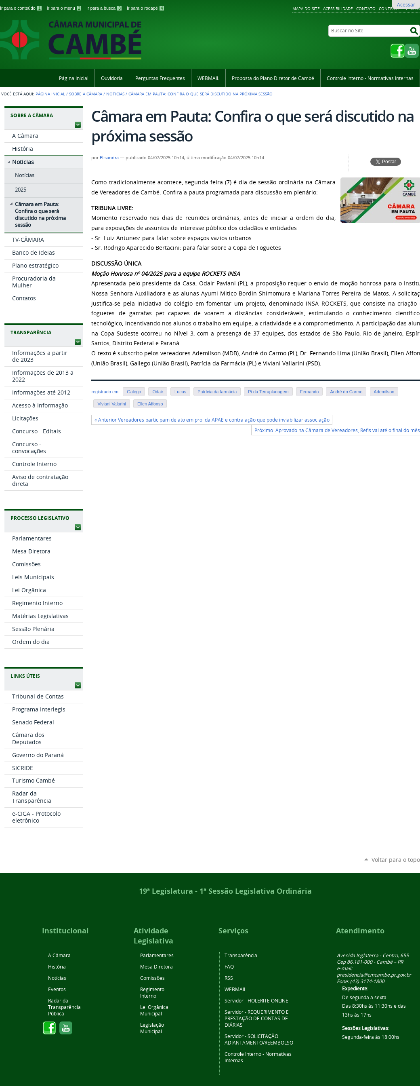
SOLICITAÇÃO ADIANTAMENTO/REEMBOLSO (259, 1039)
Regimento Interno (152, 992)
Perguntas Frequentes (160, 78)
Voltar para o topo (396, 859)
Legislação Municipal (152, 1027)
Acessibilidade (338, 8)
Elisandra (109, 157)
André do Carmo (346, 391)
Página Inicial (73, 78)
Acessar (406, 4)
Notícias (57, 978)
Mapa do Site (306, 8)
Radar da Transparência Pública (64, 1007)
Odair (157, 391)
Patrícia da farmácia (217, 391)
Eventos (57, 989)
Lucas (180, 391)
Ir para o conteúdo (22, 8)
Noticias (115, 94)
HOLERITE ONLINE (268, 1000)
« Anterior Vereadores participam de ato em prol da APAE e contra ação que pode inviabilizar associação (212, 419)
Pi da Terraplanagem (268, 391)
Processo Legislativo (39, 518)
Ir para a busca (105, 8)
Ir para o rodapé (146, 8)
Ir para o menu (65, 8)
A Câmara (59, 955)
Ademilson (384, 391)
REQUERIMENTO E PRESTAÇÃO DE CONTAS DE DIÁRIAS (257, 1018)
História (57, 966)
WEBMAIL (208, 78)
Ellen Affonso (150, 403)
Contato (366, 8)
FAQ (229, 966)
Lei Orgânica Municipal (154, 1010)
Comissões (152, 978)
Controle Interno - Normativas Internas (370, 78)
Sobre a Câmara (85, 94)
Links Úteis (25, 676)
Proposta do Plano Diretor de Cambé (273, 78)
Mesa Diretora (156, 966)
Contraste (390, 8)
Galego (134, 391)
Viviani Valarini (111, 403)
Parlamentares (157, 955)
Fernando (309, 391)
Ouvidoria (112, 78)
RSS (229, 978)
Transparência (30, 332)
